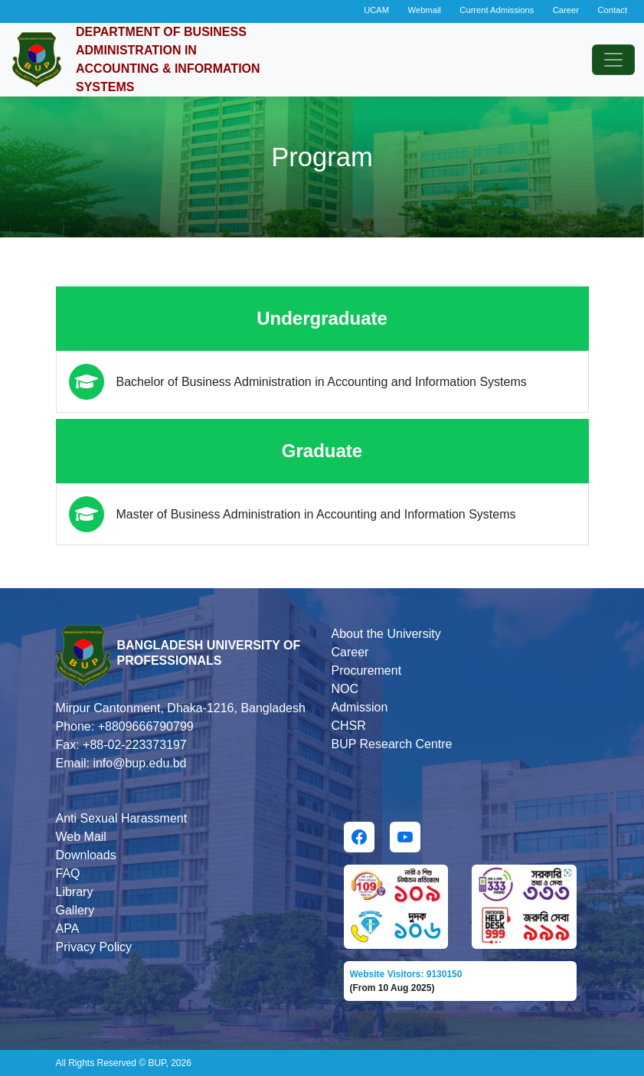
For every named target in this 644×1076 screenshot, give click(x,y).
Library (74, 891)
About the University (386, 633)
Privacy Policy (94, 946)
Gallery (75, 910)
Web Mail (81, 836)
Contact (612, 10)
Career (566, 10)
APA (68, 928)
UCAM (376, 10)
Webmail (424, 10)
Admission (360, 707)
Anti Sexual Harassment (122, 818)
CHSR (349, 725)
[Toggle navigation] (613, 59)
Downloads (86, 855)
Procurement (367, 670)
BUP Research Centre (392, 744)
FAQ (68, 873)
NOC (345, 688)
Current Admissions (496, 10)
